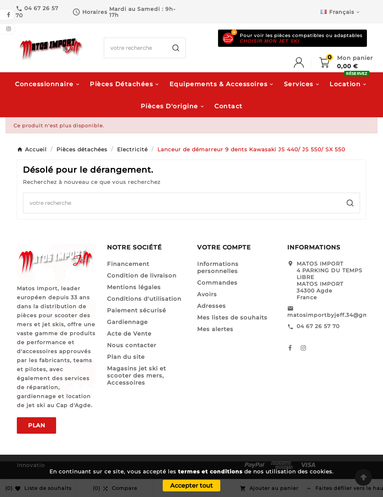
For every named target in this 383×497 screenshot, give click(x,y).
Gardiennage (127, 321)
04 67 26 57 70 (318, 326)
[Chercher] (135, 48)
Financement (128, 263)
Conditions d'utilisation (144, 298)
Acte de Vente (129, 333)
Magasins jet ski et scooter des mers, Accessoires (136, 375)
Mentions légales (134, 287)
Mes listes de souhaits (232, 317)
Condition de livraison (142, 275)
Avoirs (207, 294)
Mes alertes (215, 329)
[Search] (175, 48)
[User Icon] (306, 62)
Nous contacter (131, 345)
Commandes (217, 282)
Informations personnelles (218, 267)
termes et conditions (210, 471)
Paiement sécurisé (136, 310)
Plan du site (126, 356)
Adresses (211, 305)
